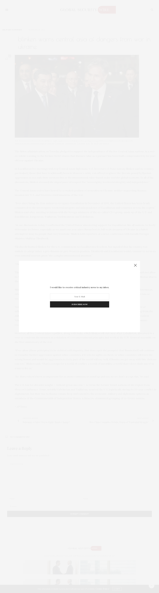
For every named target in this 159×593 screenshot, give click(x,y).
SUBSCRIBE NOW (80, 304)
